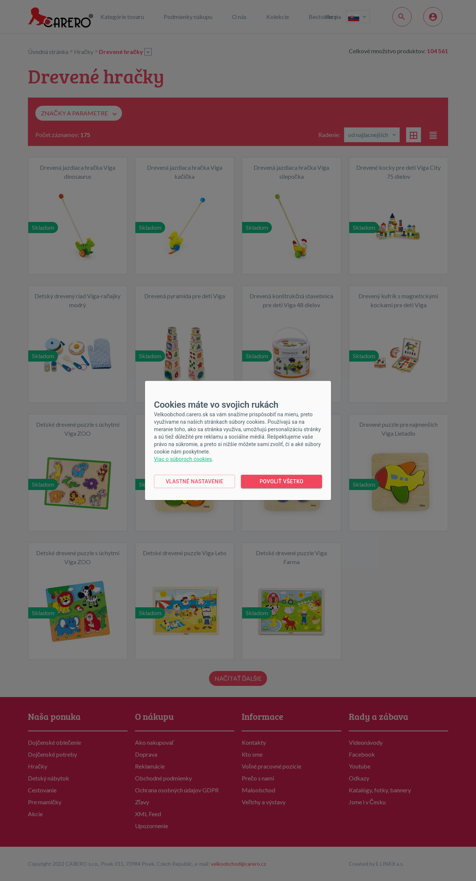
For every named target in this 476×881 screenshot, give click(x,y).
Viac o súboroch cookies (183, 459)
